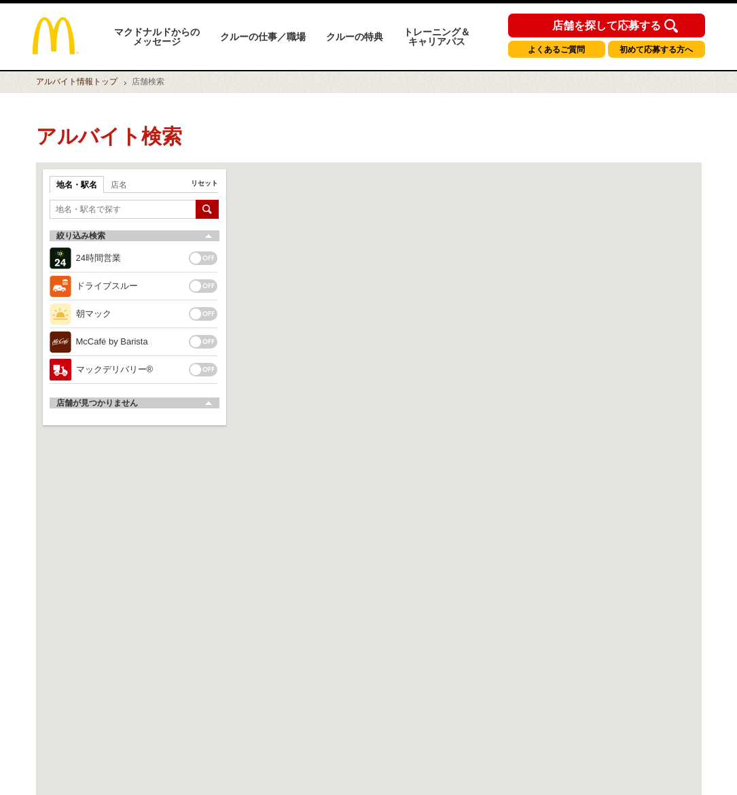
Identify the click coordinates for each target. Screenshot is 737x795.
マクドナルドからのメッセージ (157, 36)
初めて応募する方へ (656, 50)
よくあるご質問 (556, 50)
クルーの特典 (354, 36)
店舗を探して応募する (606, 25)
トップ (77, 81)
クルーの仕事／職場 (263, 36)
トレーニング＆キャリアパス (436, 36)
